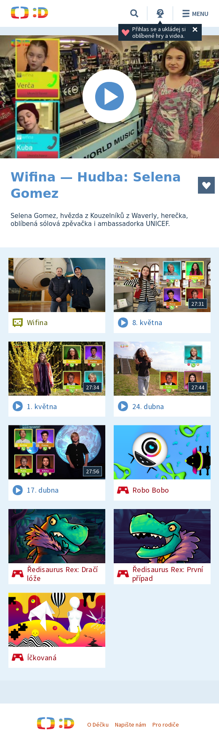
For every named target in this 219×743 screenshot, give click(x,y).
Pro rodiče (165, 724)
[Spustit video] (109, 96)
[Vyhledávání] (134, 13)
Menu (193, 13)
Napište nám (130, 724)
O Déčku (97, 724)
